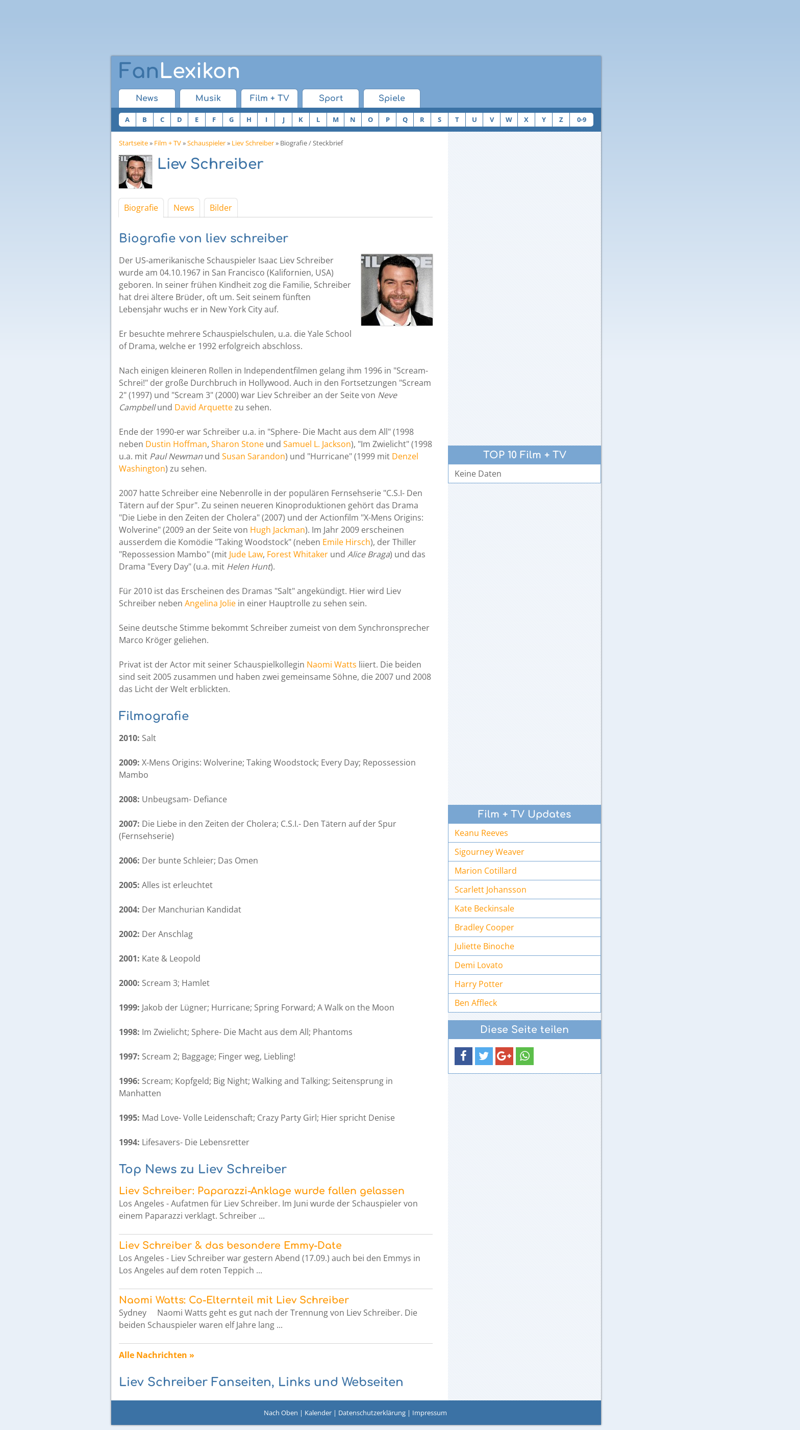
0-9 (581, 119)
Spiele (392, 98)
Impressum (429, 1412)
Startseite (133, 142)
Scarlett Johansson (491, 889)
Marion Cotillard (486, 870)
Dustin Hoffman (176, 444)
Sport (331, 98)
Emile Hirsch (346, 542)
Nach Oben (281, 1412)
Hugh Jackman (277, 529)
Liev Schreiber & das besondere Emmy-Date (230, 1245)
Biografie (141, 207)
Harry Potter (479, 984)
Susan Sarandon (253, 456)
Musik (208, 98)
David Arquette (203, 407)
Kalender (318, 1412)
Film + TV (269, 98)
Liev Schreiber (253, 142)
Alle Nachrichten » (156, 1355)
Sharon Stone (237, 444)
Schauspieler (206, 142)
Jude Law (246, 554)
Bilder (221, 207)
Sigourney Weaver (489, 851)
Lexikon (179, 71)
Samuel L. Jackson (317, 444)
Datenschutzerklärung (372, 1412)
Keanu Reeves (481, 833)
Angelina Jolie (210, 603)
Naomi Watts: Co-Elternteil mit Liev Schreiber (234, 1300)
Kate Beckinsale (484, 908)
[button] (463, 1056)
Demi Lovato (479, 965)
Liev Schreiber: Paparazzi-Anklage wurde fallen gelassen (262, 1191)
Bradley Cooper (484, 927)
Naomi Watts (332, 664)
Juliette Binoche (484, 946)
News (147, 98)
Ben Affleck (476, 1002)
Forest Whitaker (297, 554)
